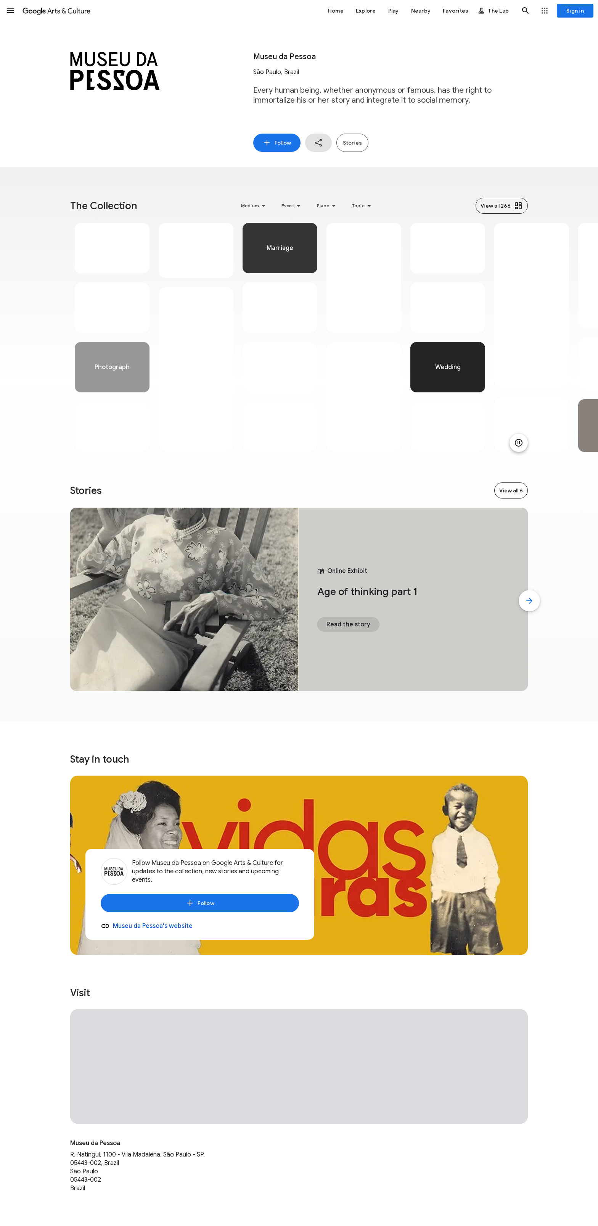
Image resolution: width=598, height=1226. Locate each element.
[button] (11, 11)
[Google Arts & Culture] (56, 10)
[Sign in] (575, 11)
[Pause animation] (519, 443)
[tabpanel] (112, 337)
